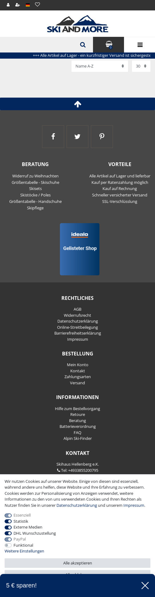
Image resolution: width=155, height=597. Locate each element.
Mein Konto (77, 364)
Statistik (21, 521)
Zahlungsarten (77, 376)
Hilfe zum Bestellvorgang (77, 408)
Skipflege (35, 208)
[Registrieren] (18, 5)
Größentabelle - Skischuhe (35, 182)
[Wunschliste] (37, 4)
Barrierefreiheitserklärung (77, 333)
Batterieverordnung (78, 426)
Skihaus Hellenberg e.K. (77, 464)
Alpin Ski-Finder (78, 438)
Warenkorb (109, 44)
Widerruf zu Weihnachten (35, 176)
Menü (139, 45)
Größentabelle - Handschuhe (35, 201)
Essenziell (22, 515)
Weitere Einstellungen (24, 551)
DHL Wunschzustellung (35, 533)
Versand (77, 383)
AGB (77, 309)
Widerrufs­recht (77, 315)
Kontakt (77, 371)
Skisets (35, 188)
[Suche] (82, 45)
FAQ (77, 432)
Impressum (77, 339)
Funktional (23, 545)
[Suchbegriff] (46, 45)
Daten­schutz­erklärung (77, 321)
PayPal (20, 539)
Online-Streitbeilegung (77, 327)
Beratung (77, 420)
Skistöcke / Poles (35, 195)
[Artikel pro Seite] (141, 66)
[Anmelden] (8, 5)
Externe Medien (28, 527)
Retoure (77, 414)
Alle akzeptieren (77, 563)
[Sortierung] (100, 66)
